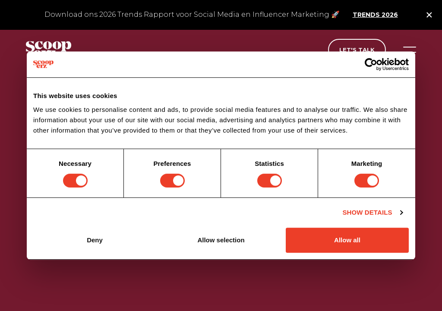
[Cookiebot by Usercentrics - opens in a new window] (371, 64)
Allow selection (220, 240)
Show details (367, 212)
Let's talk (357, 49)
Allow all (347, 240)
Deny (95, 240)
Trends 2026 (375, 15)
